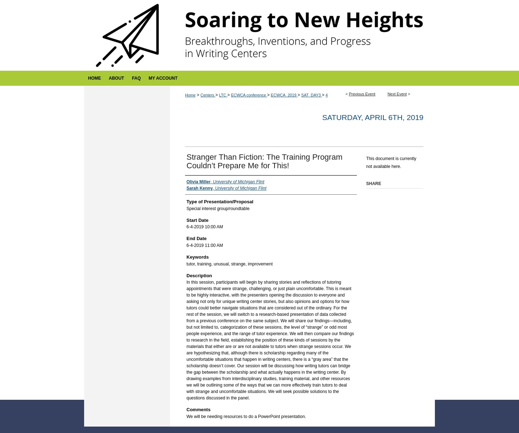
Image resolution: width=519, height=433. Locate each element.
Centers (207, 95)
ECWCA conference (249, 95)
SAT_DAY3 (311, 95)
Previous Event (362, 94)
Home (190, 95)
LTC (223, 95)
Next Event (397, 94)
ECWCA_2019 (284, 95)
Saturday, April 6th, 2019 (372, 117)
